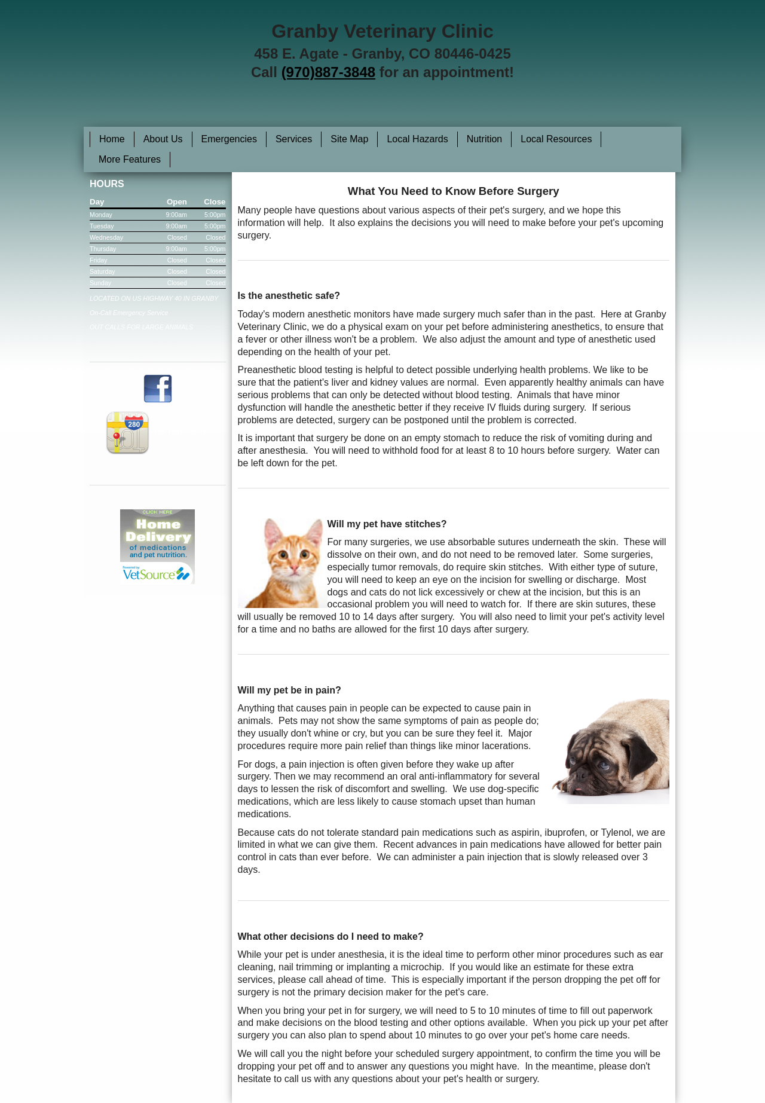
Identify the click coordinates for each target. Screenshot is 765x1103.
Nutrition (485, 139)
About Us (163, 139)
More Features (130, 159)
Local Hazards (417, 139)
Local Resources (556, 139)
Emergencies (229, 139)
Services (294, 139)
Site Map (349, 139)
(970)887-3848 (328, 72)
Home (112, 139)
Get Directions (157, 431)
